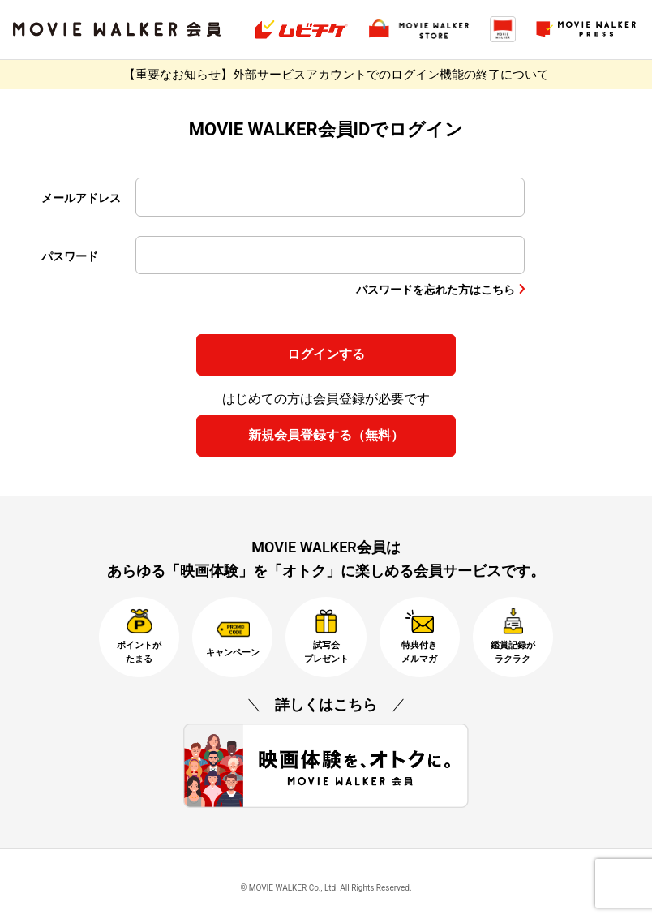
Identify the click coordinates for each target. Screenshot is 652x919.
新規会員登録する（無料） (326, 435)
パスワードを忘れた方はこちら (435, 289)
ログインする (326, 354)
